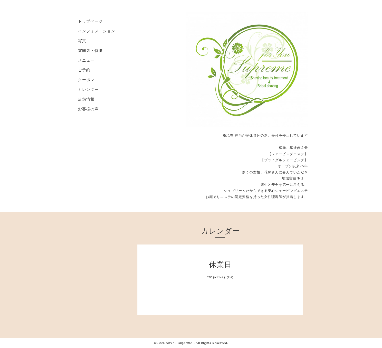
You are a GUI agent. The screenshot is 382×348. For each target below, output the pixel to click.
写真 (82, 40)
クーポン (86, 79)
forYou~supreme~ (180, 343)
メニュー (86, 60)
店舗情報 (86, 99)
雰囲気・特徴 (90, 50)
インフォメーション (96, 30)
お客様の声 (88, 108)
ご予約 (84, 69)
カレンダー (88, 89)
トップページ (90, 21)
